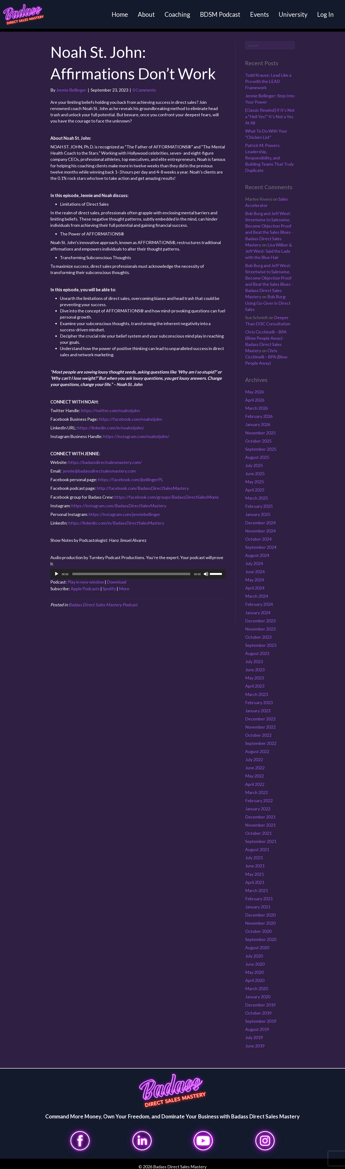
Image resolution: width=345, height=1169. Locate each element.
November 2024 (260, 527)
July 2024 (254, 560)
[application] (138, 571)
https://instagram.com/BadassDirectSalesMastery (118, 502)
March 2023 (256, 691)
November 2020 (260, 920)
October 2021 (258, 830)
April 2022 (254, 781)
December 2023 (260, 617)
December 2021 (260, 813)
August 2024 (257, 552)
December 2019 (260, 1001)
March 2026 (256, 405)
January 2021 (257, 903)
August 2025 (257, 454)
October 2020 (258, 928)
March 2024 (256, 593)
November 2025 (260, 429)
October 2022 (258, 732)
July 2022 (254, 756)
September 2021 (260, 838)
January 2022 (257, 805)
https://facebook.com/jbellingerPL (130, 476)
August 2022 (257, 748)
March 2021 (256, 887)
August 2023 (257, 650)
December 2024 (260, 519)
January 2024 (257, 609)
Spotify (109, 585)
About (143, 14)
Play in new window (86, 579)
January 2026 (257, 421)
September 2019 (260, 1018)
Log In (322, 14)
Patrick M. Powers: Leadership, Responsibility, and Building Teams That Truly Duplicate (269, 155)
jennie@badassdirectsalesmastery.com (99, 467)
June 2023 (254, 666)
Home (117, 14)
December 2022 (260, 715)
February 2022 (259, 797)
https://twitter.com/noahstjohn (110, 407)
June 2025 (254, 470)
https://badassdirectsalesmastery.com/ (105, 459)
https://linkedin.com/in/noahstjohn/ (110, 424)
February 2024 (259, 601)
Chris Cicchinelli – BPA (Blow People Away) (266, 353)
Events (256, 14)
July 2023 (254, 658)
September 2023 (260, 642)
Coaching (174, 14)
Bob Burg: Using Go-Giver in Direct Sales (268, 300)
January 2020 (257, 993)
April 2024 (254, 584)
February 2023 (259, 699)
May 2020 (254, 969)
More (124, 585)
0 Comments (144, 86)
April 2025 (254, 486)
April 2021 (254, 879)
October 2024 (258, 535)
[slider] (131, 571)
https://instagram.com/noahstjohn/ (136, 433)
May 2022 (254, 773)
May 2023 (254, 675)
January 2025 (257, 511)
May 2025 (254, 478)
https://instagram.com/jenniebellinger (124, 511)
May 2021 (254, 871)
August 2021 (257, 846)
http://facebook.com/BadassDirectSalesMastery (143, 485)
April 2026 (254, 396)
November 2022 (260, 723)
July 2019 (254, 1034)
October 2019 (258, 1009)
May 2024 (254, 576)
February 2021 (259, 895)
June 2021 (254, 862)
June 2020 (254, 961)
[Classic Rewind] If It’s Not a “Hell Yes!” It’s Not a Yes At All (270, 113)
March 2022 (256, 789)
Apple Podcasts (85, 585)
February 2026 (259, 413)
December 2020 (260, 911)
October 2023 (258, 634)
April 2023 (254, 683)
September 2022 (260, 740)
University (290, 14)
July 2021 (254, 854)
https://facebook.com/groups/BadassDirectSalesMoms (167, 494)
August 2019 (257, 1026)
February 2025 (259, 503)
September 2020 (260, 936)
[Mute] (206, 571)
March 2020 (256, 985)
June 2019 (254, 1042)
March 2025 (256, 494)
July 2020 (254, 952)
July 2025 (254, 462)
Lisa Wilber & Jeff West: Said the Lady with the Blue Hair (268, 248)
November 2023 (260, 625)
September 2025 (260, 446)
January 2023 (257, 707)
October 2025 (258, 437)
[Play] (56, 571)
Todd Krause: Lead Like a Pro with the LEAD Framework (268, 78)
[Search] (270, 42)
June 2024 (254, 568)
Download (116, 579)
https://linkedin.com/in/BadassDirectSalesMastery (116, 519)
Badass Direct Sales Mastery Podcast (103, 601)
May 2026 (254, 388)
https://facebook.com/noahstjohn (130, 416)
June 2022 (254, 764)
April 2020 (254, 977)
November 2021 (260, 821)
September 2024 (260, 544)
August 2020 (257, 944)
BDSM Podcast (217, 14)
